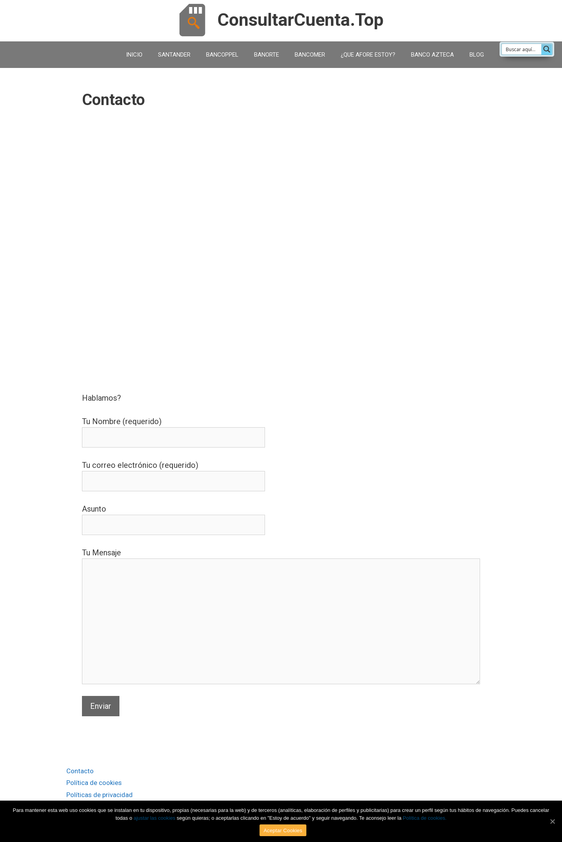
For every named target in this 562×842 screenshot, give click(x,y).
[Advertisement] (281, 138)
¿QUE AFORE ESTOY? (368, 54)
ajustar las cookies (154, 818)
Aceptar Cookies (282, 830)
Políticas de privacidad (99, 795)
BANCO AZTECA (432, 54)
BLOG (477, 54)
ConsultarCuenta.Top (300, 19)
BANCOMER (310, 54)
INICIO (134, 54)
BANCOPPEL (222, 54)
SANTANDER (174, 54)
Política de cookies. (424, 818)
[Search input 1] (529, 49)
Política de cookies (94, 783)
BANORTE (266, 54)
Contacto (80, 771)
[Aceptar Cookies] (552, 821)
